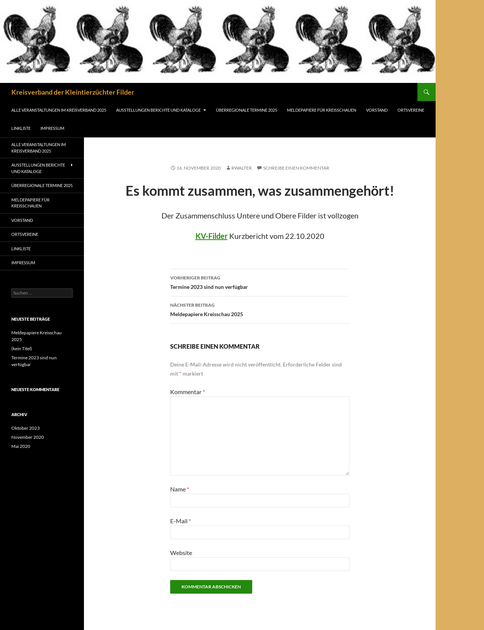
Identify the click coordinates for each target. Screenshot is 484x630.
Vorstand (377, 110)
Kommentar (187, 391)
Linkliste (21, 128)
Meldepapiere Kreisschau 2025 (259, 309)
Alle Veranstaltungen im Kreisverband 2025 (58, 110)
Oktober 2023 (25, 428)
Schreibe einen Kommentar (296, 168)
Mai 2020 (20, 446)
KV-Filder (211, 235)
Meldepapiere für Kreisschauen (321, 110)
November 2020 (27, 437)
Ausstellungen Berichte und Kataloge (158, 110)
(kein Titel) (21, 348)
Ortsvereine (410, 110)
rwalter (241, 168)
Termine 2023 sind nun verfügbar (259, 281)
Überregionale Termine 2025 (246, 110)
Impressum (52, 128)
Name (179, 489)
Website (181, 552)
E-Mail (180, 520)
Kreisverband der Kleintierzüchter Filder (72, 92)
